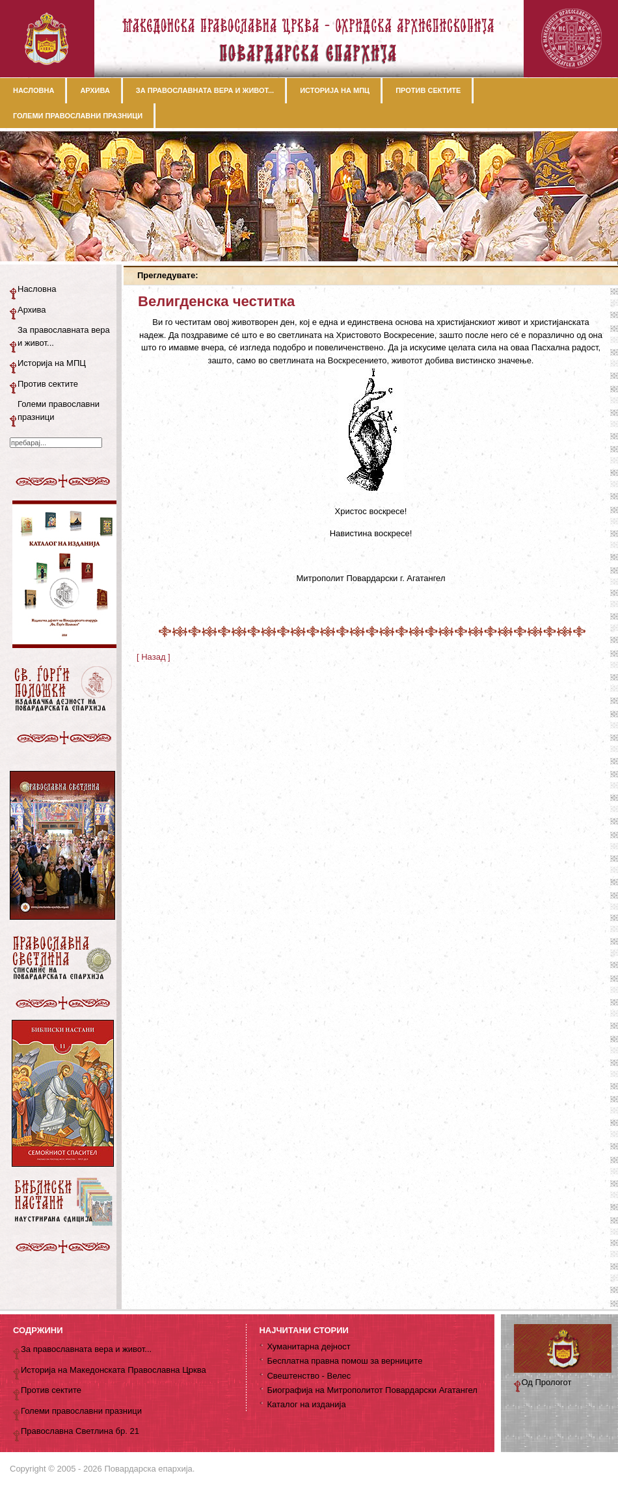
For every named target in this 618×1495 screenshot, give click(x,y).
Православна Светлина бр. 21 (80, 1431)
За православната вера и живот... (64, 336)
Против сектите (48, 384)
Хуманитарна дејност (308, 1346)
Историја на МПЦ (52, 363)
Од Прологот (547, 1382)
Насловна (37, 289)
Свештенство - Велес (309, 1376)
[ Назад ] (153, 657)
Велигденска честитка (216, 301)
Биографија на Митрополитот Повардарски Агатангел (372, 1390)
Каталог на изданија (306, 1404)
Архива (32, 310)
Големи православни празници (59, 410)
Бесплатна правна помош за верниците (344, 1361)
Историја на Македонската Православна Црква (113, 1370)
